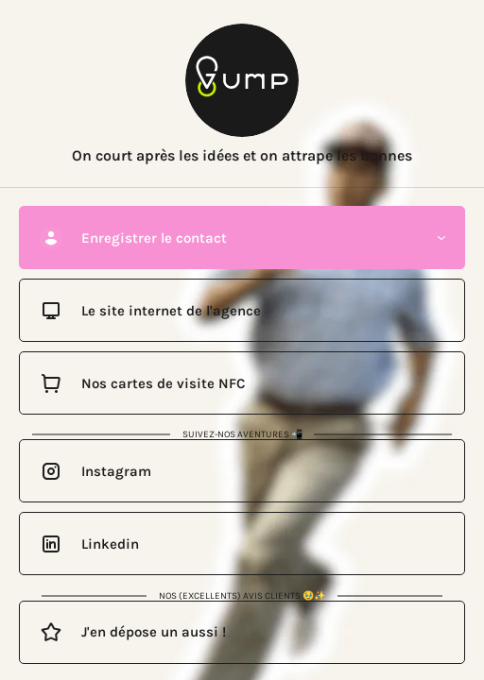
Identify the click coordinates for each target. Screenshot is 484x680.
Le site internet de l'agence (171, 310)
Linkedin (110, 544)
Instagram (116, 471)
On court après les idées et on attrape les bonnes (242, 155)
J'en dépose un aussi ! (153, 631)
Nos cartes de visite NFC (163, 383)
